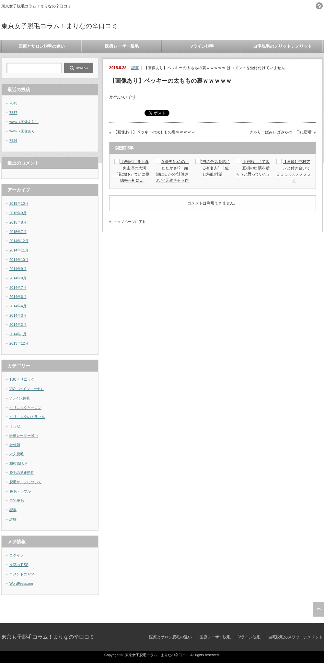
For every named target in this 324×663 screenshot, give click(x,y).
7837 (13, 113)
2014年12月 (19, 241)
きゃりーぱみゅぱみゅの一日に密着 (280, 132)
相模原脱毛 (18, 463)
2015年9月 (18, 213)
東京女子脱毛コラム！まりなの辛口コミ (59, 26)
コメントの (22, 574)
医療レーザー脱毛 (122, 46)
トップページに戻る (129, 222)
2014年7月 (18, 287)
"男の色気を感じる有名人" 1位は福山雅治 (215, 167)
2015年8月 (18, 222)
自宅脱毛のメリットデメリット (282, 46)
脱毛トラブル (20, 491)
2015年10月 (19, 203)
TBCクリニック (21, 379)
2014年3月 (18, 315)
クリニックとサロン (25, 408)
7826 (13, 140)
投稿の (19, 565)
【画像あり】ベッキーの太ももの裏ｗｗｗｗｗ (154, 132)
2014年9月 (18, 269)
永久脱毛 (16, 454)
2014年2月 (18, 324)
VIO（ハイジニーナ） (26, 389)
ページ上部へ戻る (318, 609)
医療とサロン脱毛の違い (41, 46)
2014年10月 (19, 260)
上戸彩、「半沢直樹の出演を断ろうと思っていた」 (253, 167)
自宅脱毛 (16, 500)
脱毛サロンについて (25, 482)
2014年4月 (18, 306)
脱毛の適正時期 (21, 472)
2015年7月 (18, 232)
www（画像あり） (24, 122)
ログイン (16, 555)
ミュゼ (14, 426)
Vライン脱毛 (202, 46)
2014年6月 (18, 297)
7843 (13, 103)
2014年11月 (19, 250)
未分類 (14, 445)
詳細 (13, 519)
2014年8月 (18, 278)
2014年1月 (18, 334)
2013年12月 (19, 343)
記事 (135, 68)
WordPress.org (21, 583)
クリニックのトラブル (27, 417)
